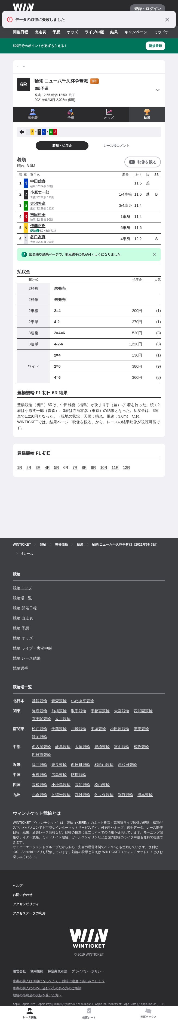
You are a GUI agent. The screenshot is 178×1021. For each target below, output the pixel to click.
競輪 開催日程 (25, 608)
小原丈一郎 (39, 192)
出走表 (40, 32)
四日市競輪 (41, 754)
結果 (114, 32)
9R (93, 467)
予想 (56, 32)
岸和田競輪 (127, 764)
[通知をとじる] (167, 19)
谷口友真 (37, 237)
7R (75, 467)
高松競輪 (39, 785)
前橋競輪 (59, 711)
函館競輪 (39, 701)
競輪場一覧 (22, 598)
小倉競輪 (39, 795)
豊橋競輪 (102, 747)
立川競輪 (62, 719)
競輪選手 (20, 668)
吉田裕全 (37, 214)
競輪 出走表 (23, 618)
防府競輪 (78, 774)
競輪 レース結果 (27, 658)
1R (19, 467)
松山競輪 (102, 785)
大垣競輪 (82, 747)
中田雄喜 (37, 181)
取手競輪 (78, 711)
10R (103, 467)
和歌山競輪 (103, 764)
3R (38, 467)
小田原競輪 (119, 729)
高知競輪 (82, 785)
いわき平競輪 (82, 701)
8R (84, 467)
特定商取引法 (57, 971)
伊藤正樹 (37, 226)
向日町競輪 (80, 764)
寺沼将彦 (37, 203)
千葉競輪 (59, 729)
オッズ (72, 32)
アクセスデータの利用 (29, 913)
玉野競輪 (39, 774)
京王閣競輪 (41, 719)
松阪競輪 (141, 747)
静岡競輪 (39, 736)
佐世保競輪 (103, 795)
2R (28, 467)
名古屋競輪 (41, 747)
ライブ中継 (94, 32)
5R (56, 467)
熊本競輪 (145, 795)
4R (47, 467)
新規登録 (155, 46)
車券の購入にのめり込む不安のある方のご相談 (47, 988)
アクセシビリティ (26, 904)
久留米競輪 (60, 795)
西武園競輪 (143, 711)
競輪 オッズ (23, 638)
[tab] (89, 1013)
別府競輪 (125, 795)
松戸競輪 (39, 729)
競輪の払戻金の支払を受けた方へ (37, 995)
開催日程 (20, 32)
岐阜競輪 (62, 747)
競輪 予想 (21, 628)
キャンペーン (135, 32)
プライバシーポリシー (88, 971)
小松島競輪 (60, 785)
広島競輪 (59, 774)
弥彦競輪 (39, 711)
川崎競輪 (78, 729)
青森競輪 (59, 701)
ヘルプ (18, 886)
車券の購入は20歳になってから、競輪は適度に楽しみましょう (59, 981)
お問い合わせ (22, 895)
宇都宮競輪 (100, 711)
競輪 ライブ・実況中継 (32, 648)
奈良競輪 (59, 764)
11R (115, 467)
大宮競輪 (121, 711)
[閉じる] (154, 254)
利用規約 (36, 971)
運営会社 (19, 971)
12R (126, 467)
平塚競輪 (98, 729)
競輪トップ (22, 588)
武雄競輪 (82, 795)
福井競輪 (39, 764)
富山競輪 (121, 747)
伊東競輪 (141, 729)
